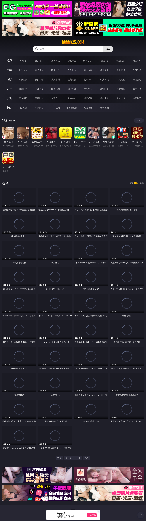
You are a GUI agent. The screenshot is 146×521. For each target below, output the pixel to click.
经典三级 (104, 79)
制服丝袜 (88, 79)
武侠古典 (72, 98)
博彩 (9, 60)
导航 (9, 107)
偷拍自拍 (39, 79)
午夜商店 (39, 107)
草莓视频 (55, 107)
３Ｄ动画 (72, 70)
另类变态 (137, 79)
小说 (9, 98)
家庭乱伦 (39, 98)
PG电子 (23, 60)
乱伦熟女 (120, 79)
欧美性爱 (72, 79)
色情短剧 (104, 107)
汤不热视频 (71, 107)
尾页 (87, 458)
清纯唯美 (104, 88)
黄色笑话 (120, 98)
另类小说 (104, 98)
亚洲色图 (39, 88)
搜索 (108, 49)
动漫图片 (72, 88)
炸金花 (104, 60)
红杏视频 (88, 107)
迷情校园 (88, 98)
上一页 (68, 458)
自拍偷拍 (39, 70)
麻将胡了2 (88, 60)
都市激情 (23, 98)
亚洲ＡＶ (23, 70)
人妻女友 (55, 98)
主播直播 (120, 70)
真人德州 (39, 60)
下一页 (78, 458)
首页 (59, 458)
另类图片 (137, 88)
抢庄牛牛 (137, 60)
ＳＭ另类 (137, 70)
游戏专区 (72, 60)
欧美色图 (55, 88)
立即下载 (92, 515)
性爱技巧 (137, 98)
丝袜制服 (104, 70)
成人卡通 (55, 79)
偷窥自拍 (23, 88)
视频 (9, 70)
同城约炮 (23, 107)
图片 (9, 89)
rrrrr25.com (73, 42)
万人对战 (55, 60)
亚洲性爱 (23, 79)
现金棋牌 (120, 60)
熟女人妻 (88, 70)
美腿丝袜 (88, 88)
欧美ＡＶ (55, 70)
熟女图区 (120, 88)
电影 (9, 79)
